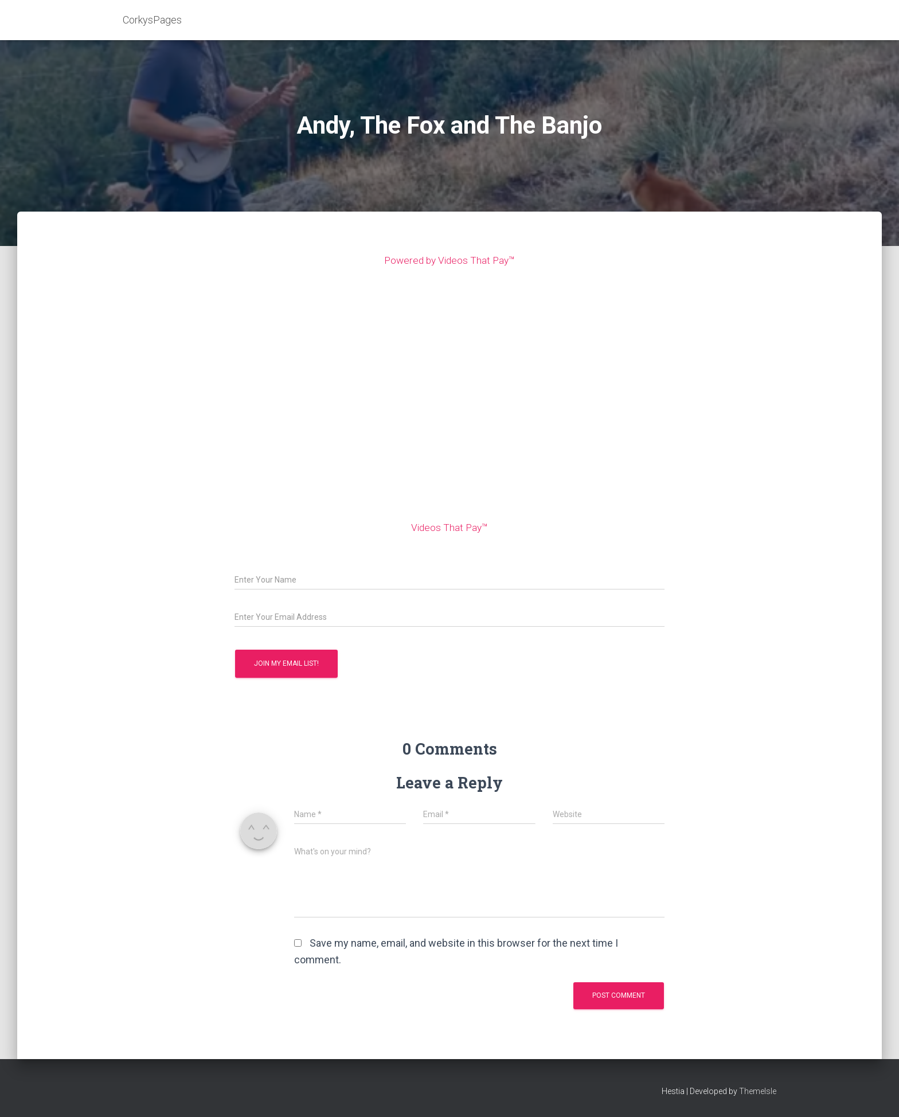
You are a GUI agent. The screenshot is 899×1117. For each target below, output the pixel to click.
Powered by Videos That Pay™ (450, 260)
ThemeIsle (757, 1091)
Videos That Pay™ (449, 527)
